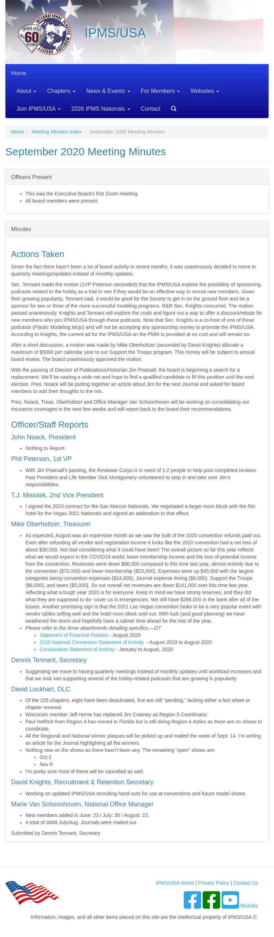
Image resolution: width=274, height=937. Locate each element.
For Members (160, 91)
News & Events (108, 91)
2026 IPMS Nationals (100, 109)
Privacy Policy (213, 883)
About (26, 91)
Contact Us (245, 883)
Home (18, 73)
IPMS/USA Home (175, 883)
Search (171, 106)
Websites (205, 91)
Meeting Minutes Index (56, 132)
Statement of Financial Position (74, 635)
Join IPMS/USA (38, 109)
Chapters (61, 91)
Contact (151, 109)
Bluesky (249, 906)
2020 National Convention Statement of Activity (92, 642)
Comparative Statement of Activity (77, 649)
